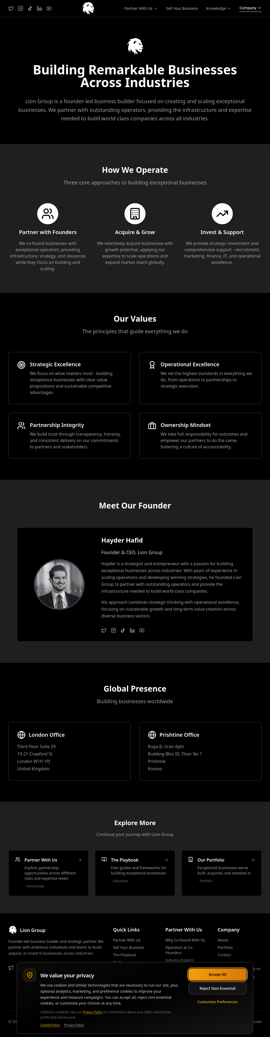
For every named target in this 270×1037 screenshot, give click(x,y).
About (223, 940)
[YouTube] (49, 8)
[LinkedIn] (39, 8)
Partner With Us (127, 940)
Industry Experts (179, 960)
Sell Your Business (182, 8)
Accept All (217, 974)
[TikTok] (30, 8)
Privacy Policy (93, 1012)
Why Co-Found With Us (185, 940)
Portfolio (225, 947)
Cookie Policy (50, 1025)
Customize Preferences (217, 1001)
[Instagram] (20, 8)
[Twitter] (11, 8)
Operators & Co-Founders (179, 950)
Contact (224, 954)
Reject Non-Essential (217, 988)
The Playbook (124, 954)
